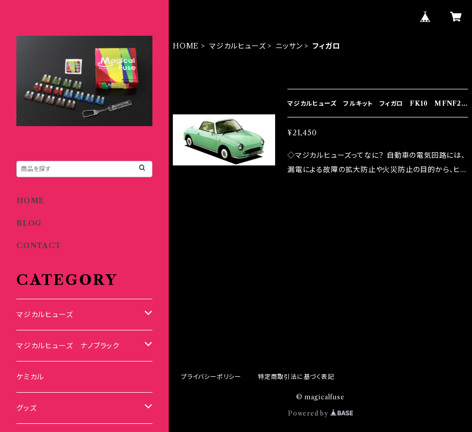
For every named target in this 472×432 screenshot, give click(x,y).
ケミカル (30, 376)
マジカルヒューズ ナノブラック (68, 345)
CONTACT (38, 245)
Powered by (320, 413)
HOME (186, 46)
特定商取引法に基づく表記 (296, 376)
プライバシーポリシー (211, 376)
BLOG (29, 223)
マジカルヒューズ (237, 46)
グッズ (26, 408)
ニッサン (289, 46)
